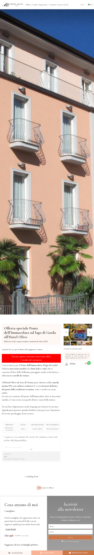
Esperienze (44, 5)
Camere (35, 5)
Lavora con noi (62, 5)
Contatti (53, 5)
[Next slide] (89, 332)
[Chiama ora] (15, 552)
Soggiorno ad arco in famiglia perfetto (21, 550)
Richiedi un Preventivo (78, 553)
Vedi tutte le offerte (46, 493)
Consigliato (10, 516)
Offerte (28, 5)
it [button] (90, 6)
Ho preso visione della (71, 546)
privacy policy (76, 546)
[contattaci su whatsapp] (89, 362)
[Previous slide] (66, 332)
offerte (78, 522)
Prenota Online (47, 553)
